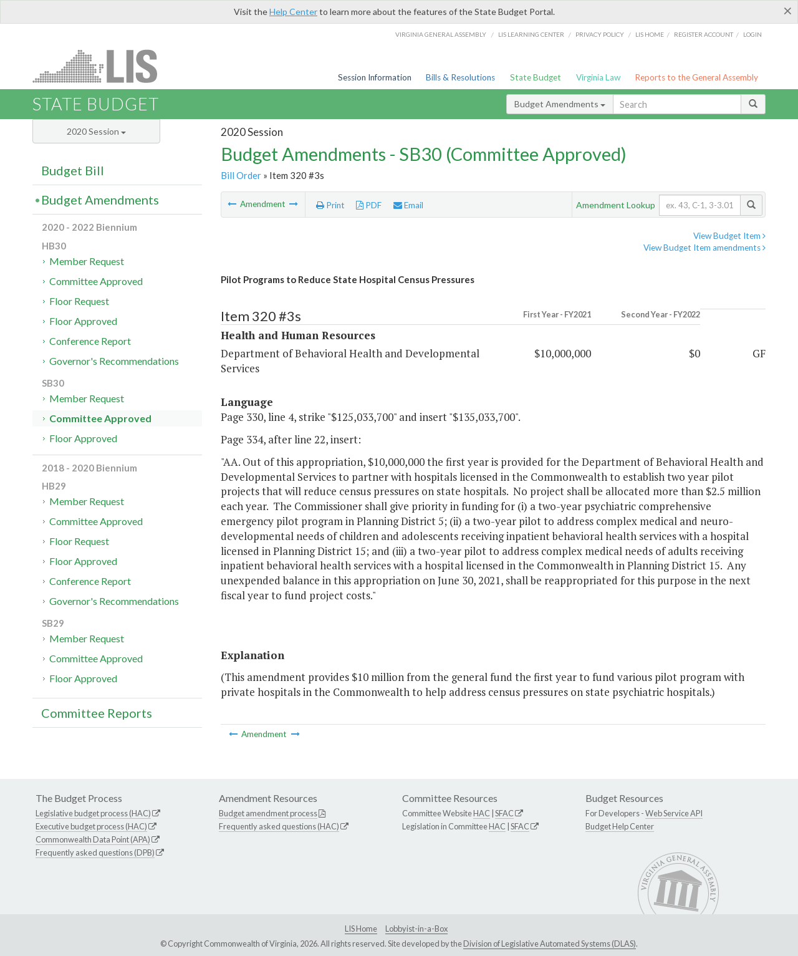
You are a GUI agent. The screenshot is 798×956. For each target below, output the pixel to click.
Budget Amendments (559, 104)
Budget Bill (72, 170)
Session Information (374, 77)
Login (752, 34)
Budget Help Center (619, 826)
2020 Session (96, 131)
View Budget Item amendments (704, 248)
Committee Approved (96, 281)
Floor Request (79, 301)
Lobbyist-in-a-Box (416, 929)
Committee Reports (96, 712)
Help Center (293, 11)
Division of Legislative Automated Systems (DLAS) (549, 944)
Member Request (86, 261)
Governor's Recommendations (114, 361)
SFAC (504, 813)
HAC (481, 813)
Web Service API (674, 813)
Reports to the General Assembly (696, 77)
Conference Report (90, 341)
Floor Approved (83, 321)
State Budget (535, 77)
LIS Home (361, 929)
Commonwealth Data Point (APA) (93, 839)
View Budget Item (729, 236)
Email (408, 205)
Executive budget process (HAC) (91, 826)
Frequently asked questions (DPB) (95, 852)
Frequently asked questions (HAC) (279, 826)
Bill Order (241, 175)
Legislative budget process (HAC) (93, 813)
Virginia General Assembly (440, 34)
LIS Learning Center (531, 34)
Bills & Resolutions (460, 77)
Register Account (703, 34)
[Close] (787, 10)
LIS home (649, 34)
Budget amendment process (268, 813)
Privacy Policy (599, 34)
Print (330, 205)
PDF (369, 205)
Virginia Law (598, 77)
